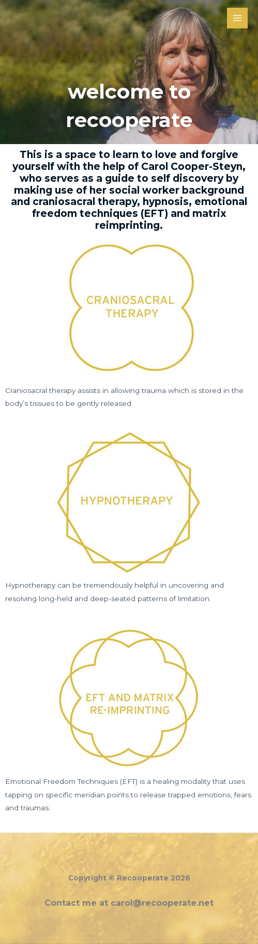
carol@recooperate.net (162, 903)
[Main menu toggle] (237, 18)
